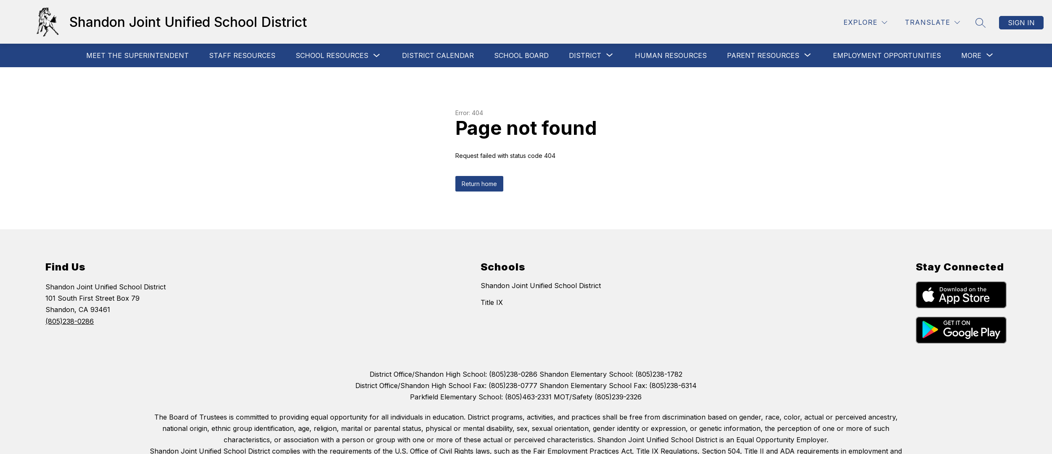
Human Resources (671, 55)
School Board (521, 55)
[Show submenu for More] (971, 55)
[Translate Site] (932, 22)
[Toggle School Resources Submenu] (377, 55)
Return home (479, 183)
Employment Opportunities (887, 55)
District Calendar (438, 55)
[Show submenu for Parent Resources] (763, 55)
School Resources (332, 55)
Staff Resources (242, 55)
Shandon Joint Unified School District (541, 285)
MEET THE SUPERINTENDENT (137, 55)
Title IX (492, 302)
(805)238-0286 (69, 321)
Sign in (1021, 22)
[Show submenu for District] (585, 55)
